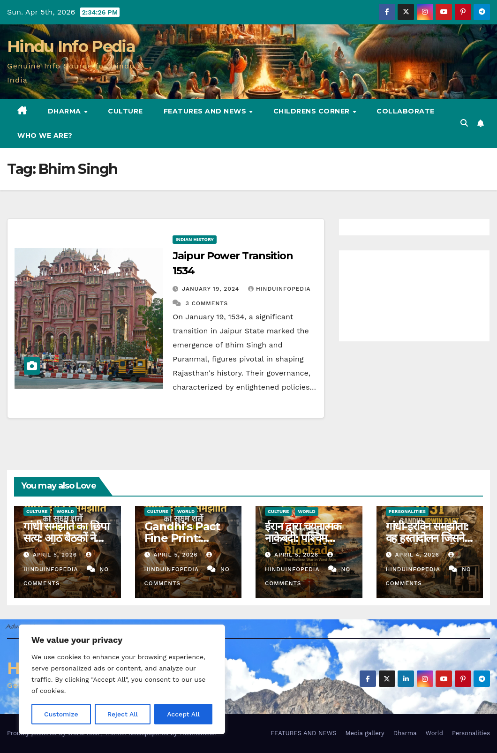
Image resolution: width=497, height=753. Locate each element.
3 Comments (207, 303)
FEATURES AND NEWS (206, 111)
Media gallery (364, 733)
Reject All (122, 714)
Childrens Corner (312, 111)
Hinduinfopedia (279, 289)
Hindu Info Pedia (71, 46)
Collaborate (406, 111)
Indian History (194, 239)
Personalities (407, 511)
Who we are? (45, 135)
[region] (122, 679)
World (65, 511)
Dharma (65, 111)
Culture (125, 111)
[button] (464, 123)
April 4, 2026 (418, 554)
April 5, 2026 (56, 554)
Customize (61, 714)
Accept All (183, 714)
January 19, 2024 (211, 289)
